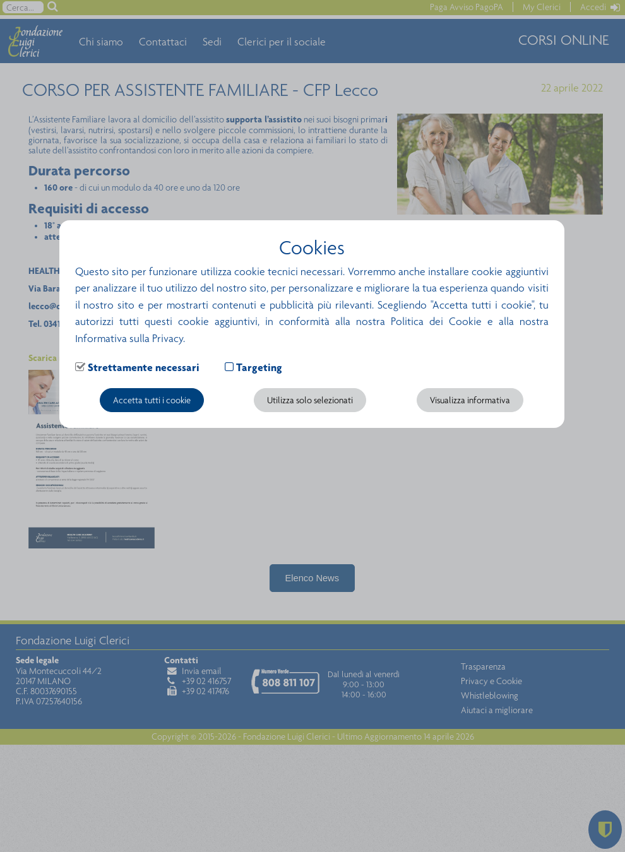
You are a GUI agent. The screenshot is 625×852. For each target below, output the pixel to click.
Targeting (259, 367)
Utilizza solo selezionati (310, 400)
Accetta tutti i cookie (152, 400)
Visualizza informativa (470, 400)
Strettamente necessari (143, 367)
